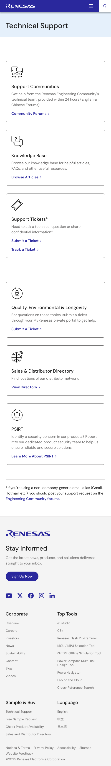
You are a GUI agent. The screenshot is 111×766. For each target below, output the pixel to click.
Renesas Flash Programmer (77, 638)
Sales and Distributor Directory (28, 734)
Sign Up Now (22, 576)
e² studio (63, 623)
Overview (12, 623)
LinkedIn (52, 596)
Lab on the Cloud (70, 680)
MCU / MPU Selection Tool (76, 646)
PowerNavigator (69, 672)
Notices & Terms (18, 748)
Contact (12, 661)
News (10, 646)
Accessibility (66, 748)
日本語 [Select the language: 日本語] (62, 727)
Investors (12, 638)
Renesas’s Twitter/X (20, 596)
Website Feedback (19, 753)
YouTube (9, 596)
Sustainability (15, 653)
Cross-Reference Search (75, 687)
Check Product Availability (25, 727)
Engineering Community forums (33, 498)
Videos (11, 676)
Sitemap (85, 748)
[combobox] (105, 6)
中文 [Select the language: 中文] (60, 719)
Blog (9, 668)
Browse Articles (27, 177)
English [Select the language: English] (62, 712)
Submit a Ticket (27, 240)
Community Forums (31, 113)
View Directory (26, 387)
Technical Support (19, 712)
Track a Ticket (25, 249)
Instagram (41, 596)
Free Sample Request (21, 719)
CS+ (60, 631)
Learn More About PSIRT (34, 456)
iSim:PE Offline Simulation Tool (79, 653)
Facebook (31, 596)
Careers (11, 631)
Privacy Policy (43, 748)
